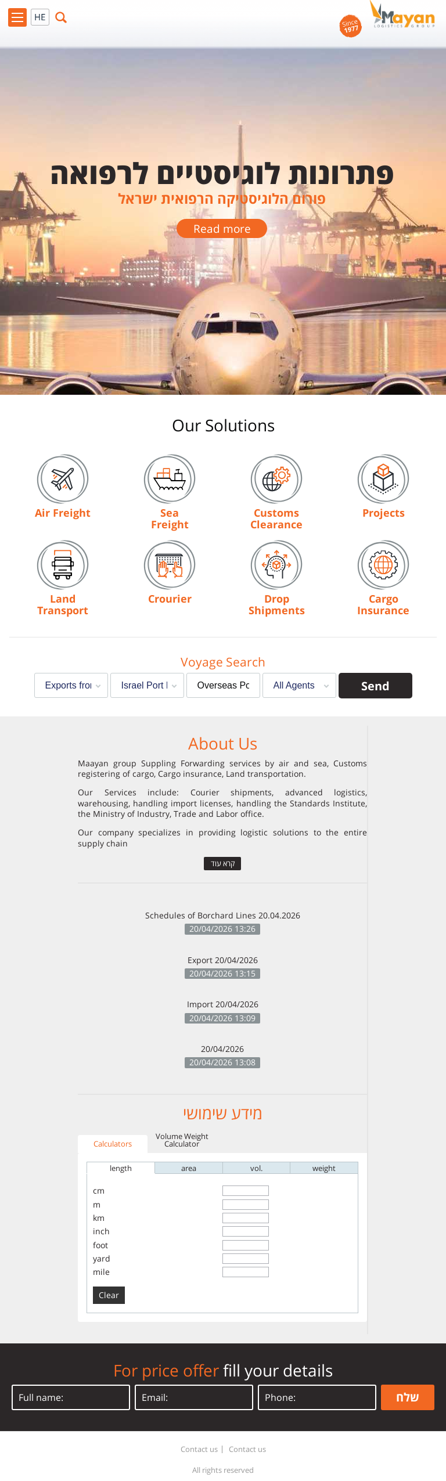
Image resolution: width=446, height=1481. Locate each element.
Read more (222, 228)
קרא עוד (223, 863)
